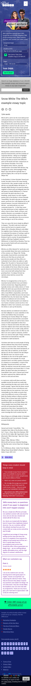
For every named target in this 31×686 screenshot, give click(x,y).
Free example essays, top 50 (9, 639)
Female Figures (7, 629)
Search (25, 90)
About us (5, 669)
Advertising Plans (8, 632)
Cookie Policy (7, 667)
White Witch (8, 457)
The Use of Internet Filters (11, 626)
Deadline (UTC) (7, 49)
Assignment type (8, 43)
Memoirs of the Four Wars (11, 623)
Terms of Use (7, 661)
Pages (5, 61)
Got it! (26, 679)
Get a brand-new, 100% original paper (16, 492)
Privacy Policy (7, 664)
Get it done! (8, 73)
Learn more (7, 681)
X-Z (12, 653)
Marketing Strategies (9, 620)
